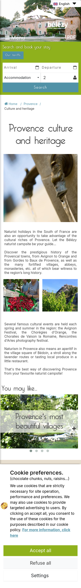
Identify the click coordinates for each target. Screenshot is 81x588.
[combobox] (22, 78)
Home (11, 104)
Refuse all (40, 563)
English (64, 3)
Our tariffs (13, 55)
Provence (31, 104)
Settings (40, 575)
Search (40, 87)
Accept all (40, 550)
